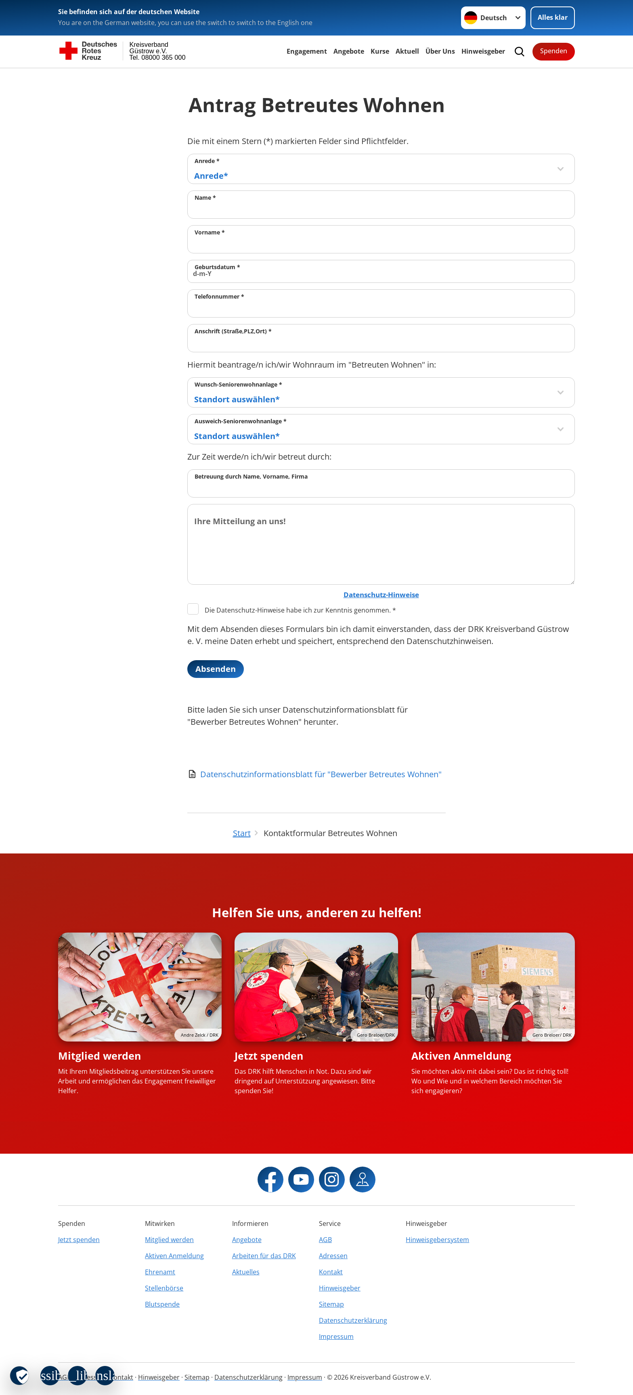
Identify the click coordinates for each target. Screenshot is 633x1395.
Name (205, 197)
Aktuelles (246, 1271)
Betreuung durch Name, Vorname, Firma (251, 476)
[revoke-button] (19, 1375)
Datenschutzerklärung (353, 1320)
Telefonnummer (219, 296)
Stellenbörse (164, 1288)
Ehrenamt (160, 1271)
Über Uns (440, 51)
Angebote (348, 51)
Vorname (210, 232)
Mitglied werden (99, 1055)
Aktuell (407, 51)
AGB (325, 1239)
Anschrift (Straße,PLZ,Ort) (233, 331)
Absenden (215, 668)
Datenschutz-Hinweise (381, 594)
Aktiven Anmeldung (461, 1055)
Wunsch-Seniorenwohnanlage (238, 384)
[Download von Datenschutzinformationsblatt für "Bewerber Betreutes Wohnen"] (316, 774)
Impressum (336, 1336)
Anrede (207, 161)
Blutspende (162, 1304)
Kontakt (331, 1271)
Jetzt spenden (269, 1055)
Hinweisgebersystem (437, 1239)
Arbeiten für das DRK (264, 1255)
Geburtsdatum (217, 267)
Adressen (333, 1255)
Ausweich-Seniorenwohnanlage (241, 421)
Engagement (307, 51)
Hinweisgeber (483, 51)
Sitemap (331, 1304)
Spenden (553, 50)
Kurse (380, 51)
